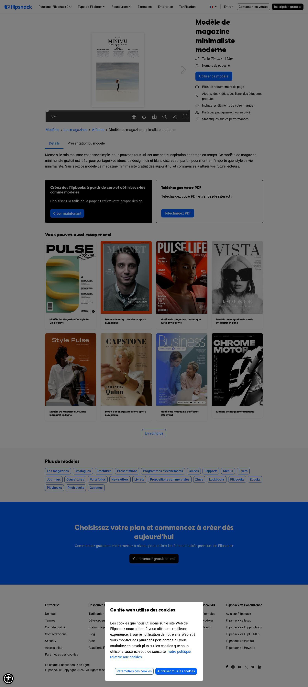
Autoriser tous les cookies (176, 671)
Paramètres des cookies (134, 671)
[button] (8, 678)
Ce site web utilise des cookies (154, 613)
